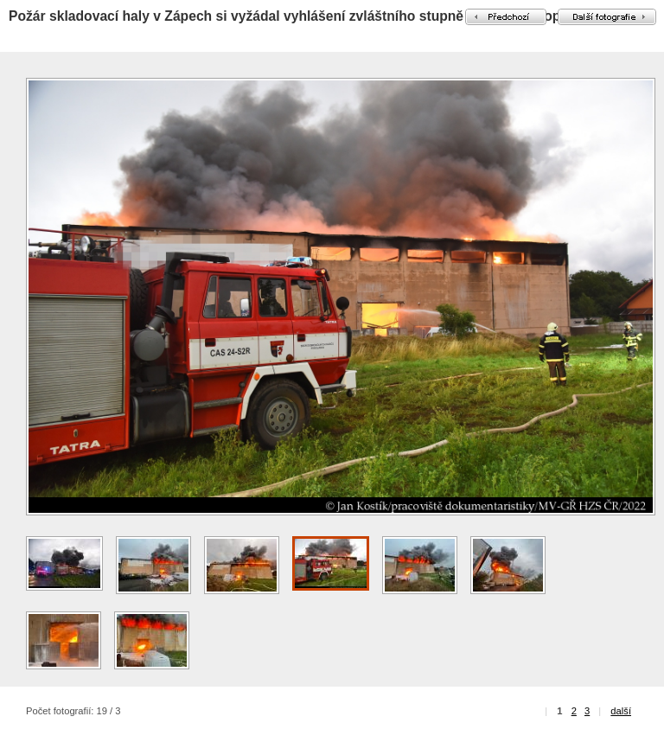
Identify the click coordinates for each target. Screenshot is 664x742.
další (620, 711)
